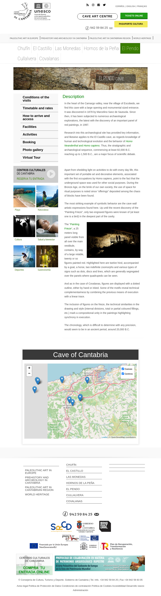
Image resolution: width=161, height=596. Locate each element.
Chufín (71, 464)
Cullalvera (74, 495)
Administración (80, 590)
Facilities (29, 127)
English (130, 6)
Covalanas (74, 501)
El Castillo (74, 470)
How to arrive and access (36, 117)
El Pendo (73, 488)
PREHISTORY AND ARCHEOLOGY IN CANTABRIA (37, 480)
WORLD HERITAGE (37, 494)
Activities (30, 134)
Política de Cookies (102, 586)
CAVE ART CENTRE (97, 16)
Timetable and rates (38, 108)
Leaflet (105, 437)
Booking (29, 142)
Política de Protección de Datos (45, 586)
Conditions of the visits (36, 98)
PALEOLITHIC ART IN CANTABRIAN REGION (39, 488)
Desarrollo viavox (135, 586)
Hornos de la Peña (80, 482)
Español (120, 6)
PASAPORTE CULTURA (131, 24)
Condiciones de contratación (76, 586)
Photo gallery (33, 150)
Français (142, 6)
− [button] (29, 373)
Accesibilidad (119, 586)
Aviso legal (22, 586)
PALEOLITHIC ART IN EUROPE (38, 471)
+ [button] (29, 368)
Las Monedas (76, 476)
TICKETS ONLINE (134, 15)
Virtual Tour (31, 157)
